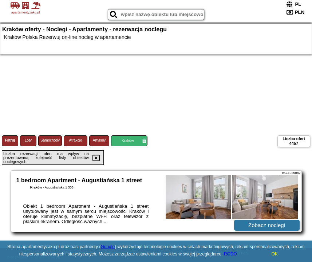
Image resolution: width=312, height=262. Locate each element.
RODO (230, 254)
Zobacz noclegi (266, 225)
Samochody (50, 140)
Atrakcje (75, 140)
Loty (28, 140)
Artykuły (99, 140)
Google (107, 246)
